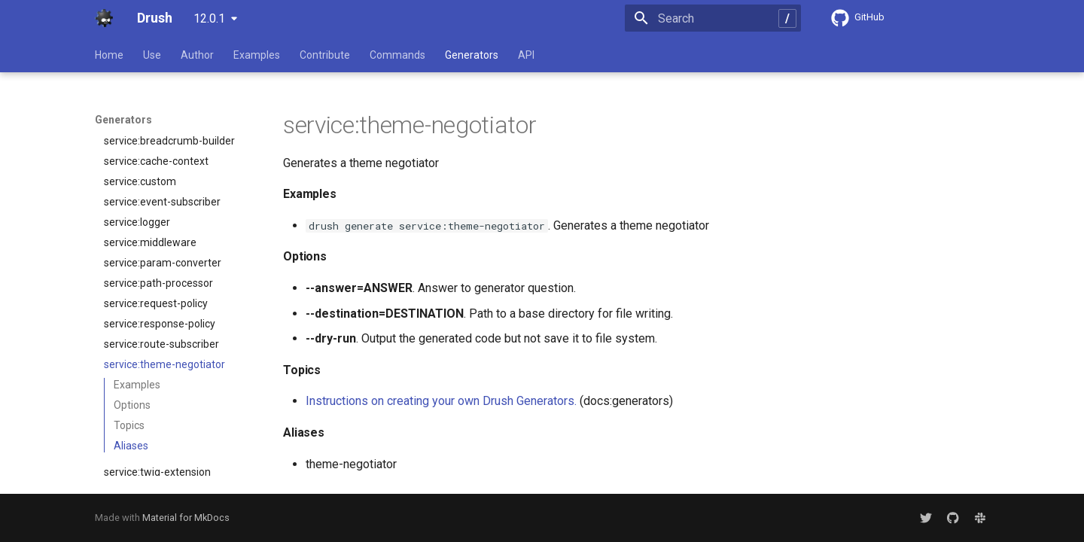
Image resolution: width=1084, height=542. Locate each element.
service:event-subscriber (162, 117)
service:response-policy (159, 239)
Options (132, 321)
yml (172, 469)
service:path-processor (158, 199)
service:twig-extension (157, 388)
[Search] (713, 18)
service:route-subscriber (161, 260)
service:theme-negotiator (164, 280)
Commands (397, 55)
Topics (129, 341)
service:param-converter (162, 178)
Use (152, 55)
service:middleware (150, 158)
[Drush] (104, 18)
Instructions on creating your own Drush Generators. (441, 401)
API (526, 55)
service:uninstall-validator (164, 408)
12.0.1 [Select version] (209, 18)
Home (109, 55)
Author (197, 55)
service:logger (137, 138)
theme (172, 448)
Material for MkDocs (186, 517)
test (172, 428)
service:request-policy (156, 219)
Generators (471, 55)
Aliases (131, 361)
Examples (256, 55)
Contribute (325, 55)
